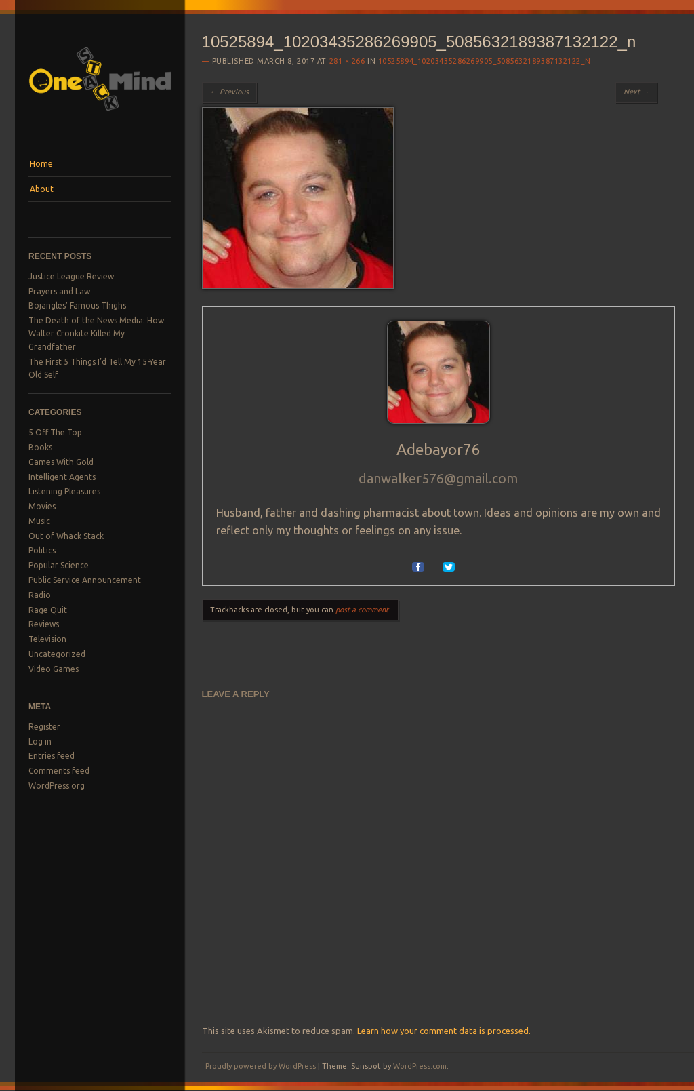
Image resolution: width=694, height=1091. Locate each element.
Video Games (53, 668)
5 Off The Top (55, 432)
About (42, 188)
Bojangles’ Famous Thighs (77, 305)
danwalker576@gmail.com (438, 478)
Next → (636, 91)
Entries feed (51, 755)
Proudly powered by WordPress (260, 1066)
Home (41, 163)
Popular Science (58, 565)
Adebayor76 (438, 449)
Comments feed (58, 770)
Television (47, 639)
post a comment (361, 610)
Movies (42, 506)
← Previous (229, 91)
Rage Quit (47, 610)
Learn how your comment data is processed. (444, 1030)
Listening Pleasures (64, 491)
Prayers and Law (59, 291)
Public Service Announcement (84, 580)
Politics (42, 550)
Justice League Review (71, 276)
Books (40, 447)
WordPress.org (56, 785)
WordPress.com (420, 1066)
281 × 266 (347, 61)
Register (44, 726)
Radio (39, 595)
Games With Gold (61, 462)
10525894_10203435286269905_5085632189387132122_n (484, 61)
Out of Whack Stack (66, 536)
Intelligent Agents (62, 477)
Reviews (43, 624)
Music (39, 521)
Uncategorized (56, 654)
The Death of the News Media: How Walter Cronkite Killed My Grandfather (96, 333)
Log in (40, 741)
